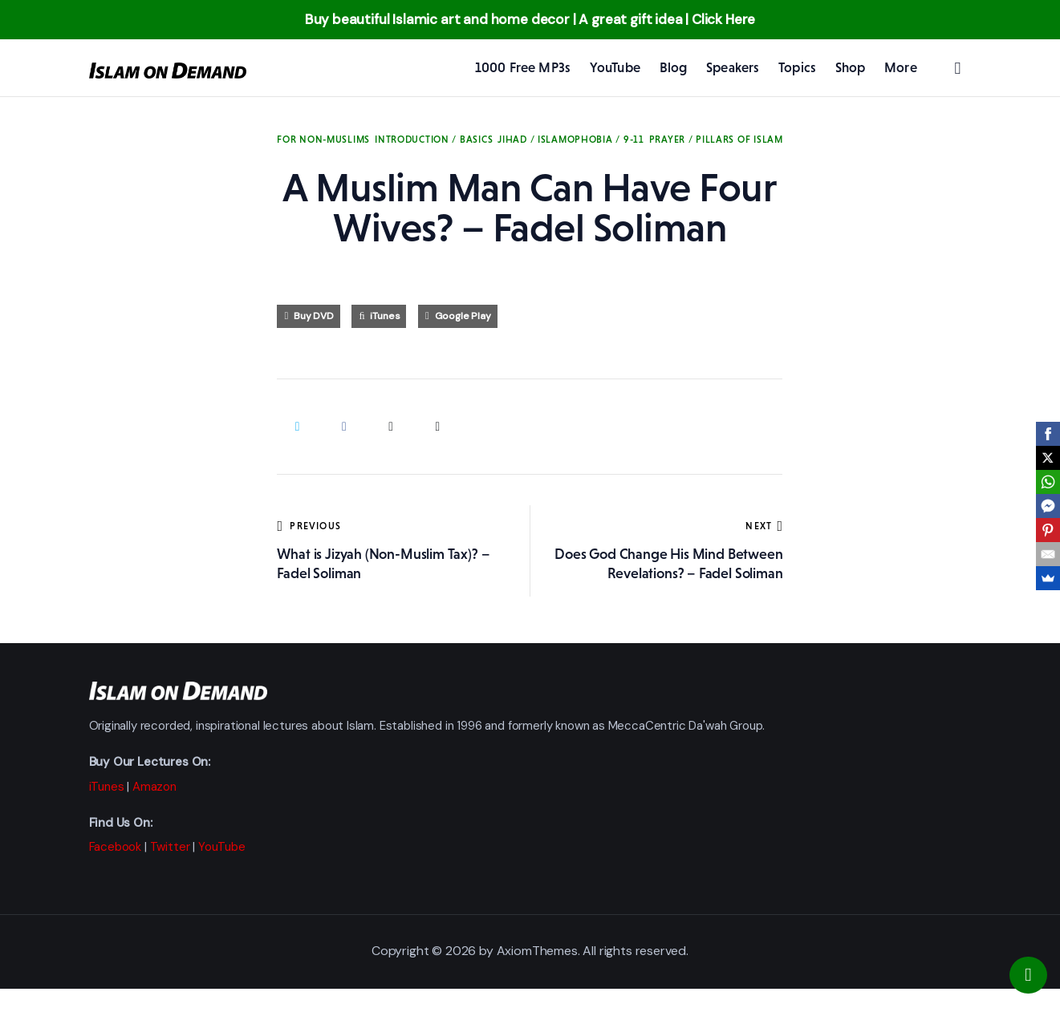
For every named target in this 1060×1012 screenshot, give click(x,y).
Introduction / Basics (434, 139)
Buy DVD (314, 316)
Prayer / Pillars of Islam (716, 139)
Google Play (463, 316)
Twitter (170, 847)
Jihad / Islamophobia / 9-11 (571, 139)
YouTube (222, 847)
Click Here (723, 19)
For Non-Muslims (323, 139)
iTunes (385, 316)
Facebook (115, 847)
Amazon (154, 787)
